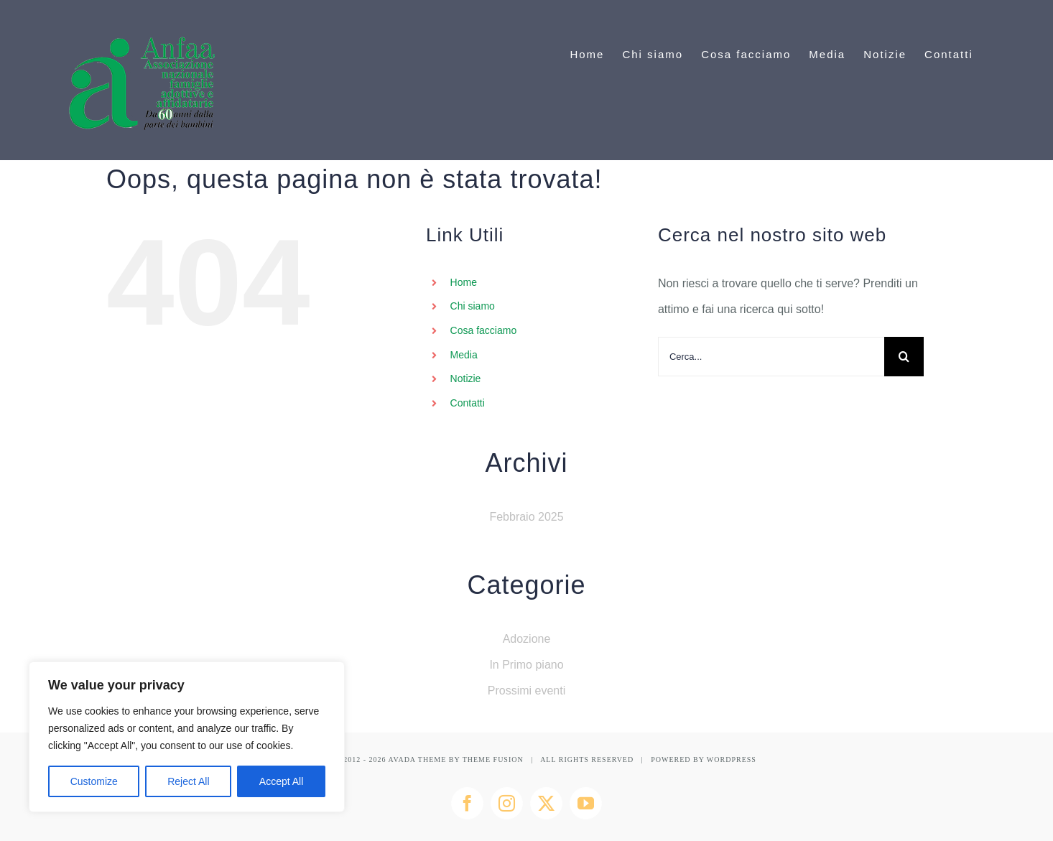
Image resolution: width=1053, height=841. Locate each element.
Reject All (188, 781)
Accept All (281, 781)
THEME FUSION (493, 759)
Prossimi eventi (526, 690)
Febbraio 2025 (526, 517)
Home (463, 282)
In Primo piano (526, 665)
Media (464, 355)
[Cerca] (904, 356)
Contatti (467, 403)
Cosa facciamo (483, 330)
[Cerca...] (771, 356)
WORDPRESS (731, 759)
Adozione (527, 639)
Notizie (465, 378)
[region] (187, 736)
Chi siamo (472, 306)
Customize (94, 781)
